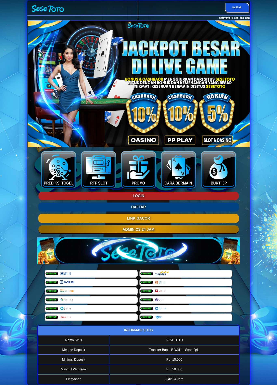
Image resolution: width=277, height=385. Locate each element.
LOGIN (138, 196)
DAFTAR (236, 7)
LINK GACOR (138, 218)
